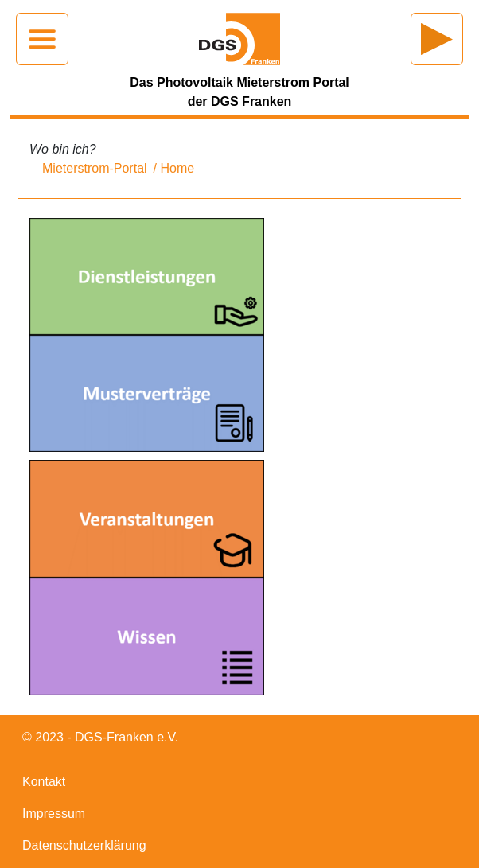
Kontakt (43, 781)
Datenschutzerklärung (84, 845)
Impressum (53, 813)
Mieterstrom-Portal (94, 168)
